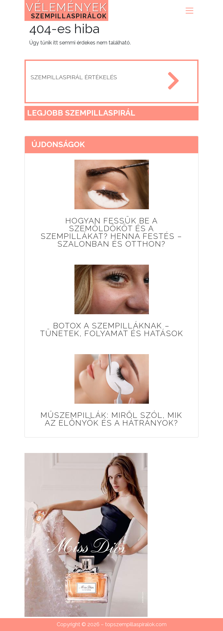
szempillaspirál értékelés (74, 77)
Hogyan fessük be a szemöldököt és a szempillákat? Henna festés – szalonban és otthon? (111, 232)
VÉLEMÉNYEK (66, 10)
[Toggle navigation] (189, 10)
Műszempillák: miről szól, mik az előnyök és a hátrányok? (111, 419)
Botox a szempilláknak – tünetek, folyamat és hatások (111, 329)
